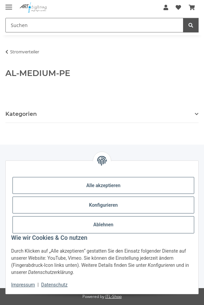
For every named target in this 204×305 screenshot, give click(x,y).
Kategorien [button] (21, 114)
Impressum (23, 284)
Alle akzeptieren (103, 185)
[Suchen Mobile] (94, 25)
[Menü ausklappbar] (8, 4)
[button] (166, 7)
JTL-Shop (113, 296)
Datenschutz (54, 284)
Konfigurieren (103, 205)
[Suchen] (191, 25)
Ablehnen (103, 224)
